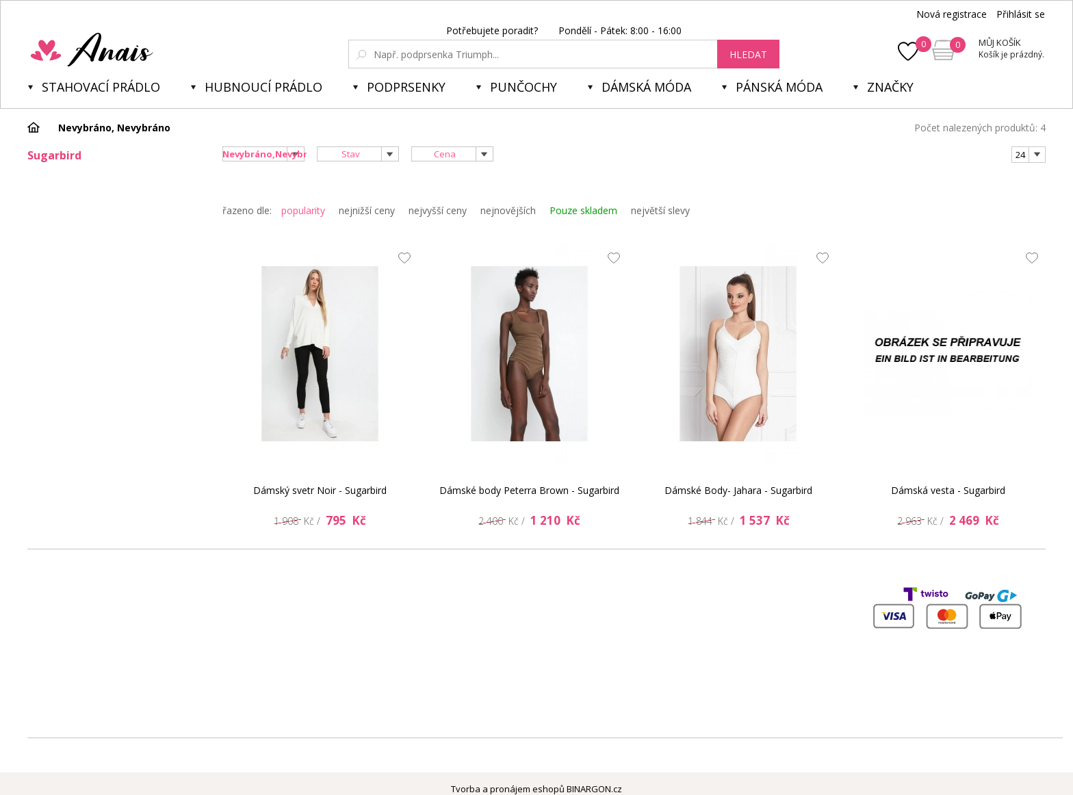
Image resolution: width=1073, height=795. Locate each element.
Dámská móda (646, 87)
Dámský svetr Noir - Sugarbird (320, 490)
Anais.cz (124, 49)
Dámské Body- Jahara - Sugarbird (738, 490)
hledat (748, 54)
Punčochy (523, 87)
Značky (890, 87)
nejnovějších (508, 210)
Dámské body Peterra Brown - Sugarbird (529, 490)
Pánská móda (779, 87)
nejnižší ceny (367, 210)
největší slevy (660, 210)
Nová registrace (951, 14)
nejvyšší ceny (438, 210)
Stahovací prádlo (101, 87)
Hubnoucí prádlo (263, 87)
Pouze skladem (583, 210)
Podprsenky (406, 87)
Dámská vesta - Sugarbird (948, 490)
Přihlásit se (1020, 14)
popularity (303, 210)
